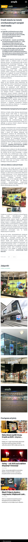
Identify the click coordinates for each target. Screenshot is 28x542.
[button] (2, 197)
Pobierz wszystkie (5, 268)
